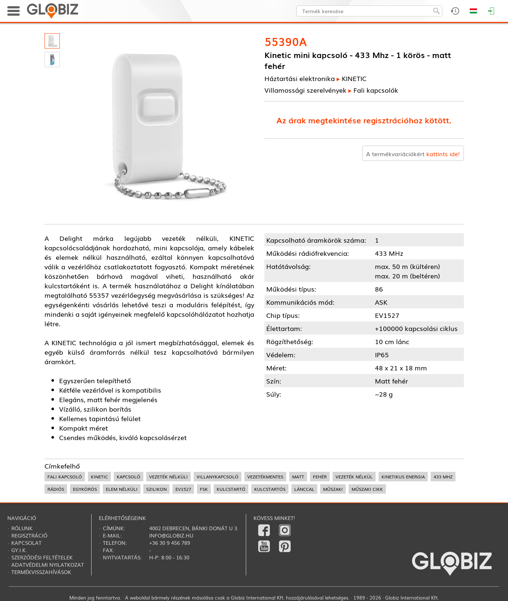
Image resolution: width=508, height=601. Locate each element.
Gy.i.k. (19, 550)
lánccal (304, 489)
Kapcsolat (26, 542)
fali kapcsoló (64, 476)
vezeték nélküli (168, 476)
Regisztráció (29, 535)
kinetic (99, 476)
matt (298, 476)
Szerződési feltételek (42, 557)
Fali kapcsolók (375, 90)
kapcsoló (128, 476)
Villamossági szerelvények (305, 90)
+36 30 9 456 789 (169, 542)
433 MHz (443, 476)
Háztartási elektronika (299, 78)
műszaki (333, 489)
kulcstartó (231, 489)
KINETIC (354, 78)
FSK (204, 489)
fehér (320, 476)
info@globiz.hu (171, 535)
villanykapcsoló (218, 476)
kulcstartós (270, 489)
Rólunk (21, 528)
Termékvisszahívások (41, 571)
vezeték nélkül (354, 476)
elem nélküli (121, 489)
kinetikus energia (403, 476)
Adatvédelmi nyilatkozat (47, 564)
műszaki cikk (367, 489)
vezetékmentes (265, 476)
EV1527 (183, 489)
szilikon (156, 489)
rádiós (55, 489)
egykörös (85, 489)
